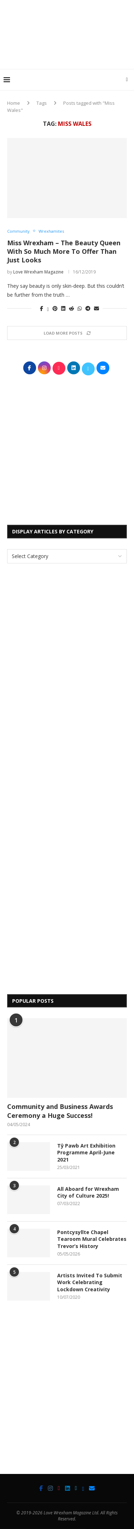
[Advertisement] (69, 55)
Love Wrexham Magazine (38, 272)
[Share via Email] (96, 308)
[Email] (92, 1488)
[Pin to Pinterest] (55, 308)
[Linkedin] (67, 1488)
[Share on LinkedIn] (63, 308)
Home (13, 103)
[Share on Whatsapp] (80, 308)
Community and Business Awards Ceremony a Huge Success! (60, 1111)
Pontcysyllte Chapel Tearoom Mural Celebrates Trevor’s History (91, 1239)
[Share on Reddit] (71, 308)
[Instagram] (50, 1488)
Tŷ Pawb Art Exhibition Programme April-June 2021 (86, 1152)
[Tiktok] (59, 1488)
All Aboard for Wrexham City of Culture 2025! (88, 1192)
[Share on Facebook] (41, 308)
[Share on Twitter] (48, 308)
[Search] (126, 79)
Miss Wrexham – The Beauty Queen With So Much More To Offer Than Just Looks (63, 251)
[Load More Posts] (67, 333)
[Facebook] (41, 1488)
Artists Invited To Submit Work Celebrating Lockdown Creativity (89, 1282)
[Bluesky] (83, 1488)
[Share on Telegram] (87, 308)
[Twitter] (76, 1488)
